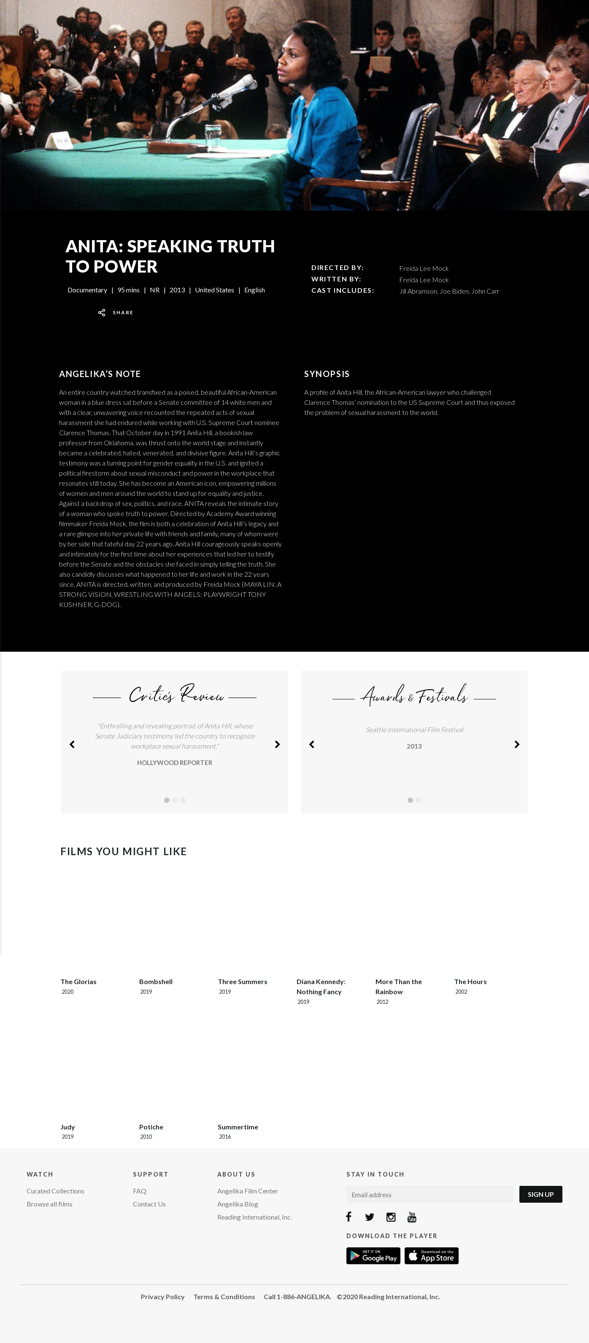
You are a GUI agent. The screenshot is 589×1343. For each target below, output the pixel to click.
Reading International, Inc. (254, 1217)
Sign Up (541, 1194)
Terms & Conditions (224, 1296)
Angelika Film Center (247, 1191)
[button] (71, 742)
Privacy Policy (163, 1296)
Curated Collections (55, 1191)
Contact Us (149, 1204)
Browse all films (50, 1204)
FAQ (139, 1191)
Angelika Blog (237, 1204)
